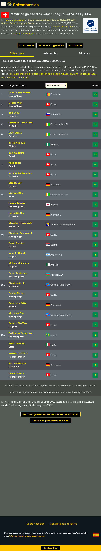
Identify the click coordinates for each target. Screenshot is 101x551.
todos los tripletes (24, 33)
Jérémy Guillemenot (20, 172)
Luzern (12, 186)
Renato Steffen (18, 323)
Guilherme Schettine (20, 333)
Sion (11, 196)
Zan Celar (14, 112)
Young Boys (15, 96)
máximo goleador (14, 19)
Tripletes (84, 53)
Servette (14, 136)
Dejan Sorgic (16, 242)
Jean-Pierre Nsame (19, 92)
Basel (12, 156)
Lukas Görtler (16, 212)
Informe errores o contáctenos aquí (27, 535)
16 (95, 114)
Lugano (13, 116)
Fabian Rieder (16, 293)
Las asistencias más (62, 26)
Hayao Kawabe (17, 202)
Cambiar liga (50, 547)
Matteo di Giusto (18, 353)
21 (95, 94)
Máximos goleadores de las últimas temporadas (50, 414)
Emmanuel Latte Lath (21, 122)
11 (95, 164)
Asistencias (50, 53)
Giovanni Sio (16, 192)
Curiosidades (75, 45)
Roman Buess (16, 373)
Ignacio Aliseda (17, 253)
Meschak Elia (16, 313)
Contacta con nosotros (63, 523)
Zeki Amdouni (16, 152)
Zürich (12, 146)
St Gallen (14, 126)
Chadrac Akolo (17, 283)
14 (95, 124)
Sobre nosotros (35, 523)
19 (95, 104)
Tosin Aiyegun (17, 142)
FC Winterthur (17, 356)
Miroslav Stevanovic (20, 222)
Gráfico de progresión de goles (50, 420)
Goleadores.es (26, 4)
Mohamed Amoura (19, 263)
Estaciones (26, 45)
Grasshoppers (17, 206)
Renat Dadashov (18, 273)
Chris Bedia (15, 132)
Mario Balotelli (17, 343)
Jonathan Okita (18, 303)
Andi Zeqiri (15, 162)
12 (95, 134)
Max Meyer (15, 182)
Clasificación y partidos (51, 45)
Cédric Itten (15, 102)
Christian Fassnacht (20, 233)
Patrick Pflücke (17, 363)
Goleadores (17, 53)
